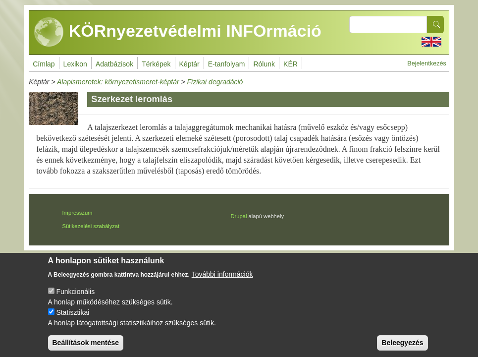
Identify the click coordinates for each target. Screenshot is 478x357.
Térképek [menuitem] (156, 64)
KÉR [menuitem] (290, 64)
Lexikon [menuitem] (75, 64)
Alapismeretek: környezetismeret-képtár (118, 82)
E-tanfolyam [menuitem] (226, 64)
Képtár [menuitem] (189, 64)
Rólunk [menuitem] (264, 64)
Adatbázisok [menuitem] (114, 64)
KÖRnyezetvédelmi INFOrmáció (177, 32)
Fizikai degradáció (215, 82)
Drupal (239, 216)
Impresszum (77, 213)
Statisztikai (72, 319)
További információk (222, 281)
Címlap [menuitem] (43, 64)
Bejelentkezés (426, 63)
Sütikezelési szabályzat (91, 226)
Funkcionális (75, 298)
